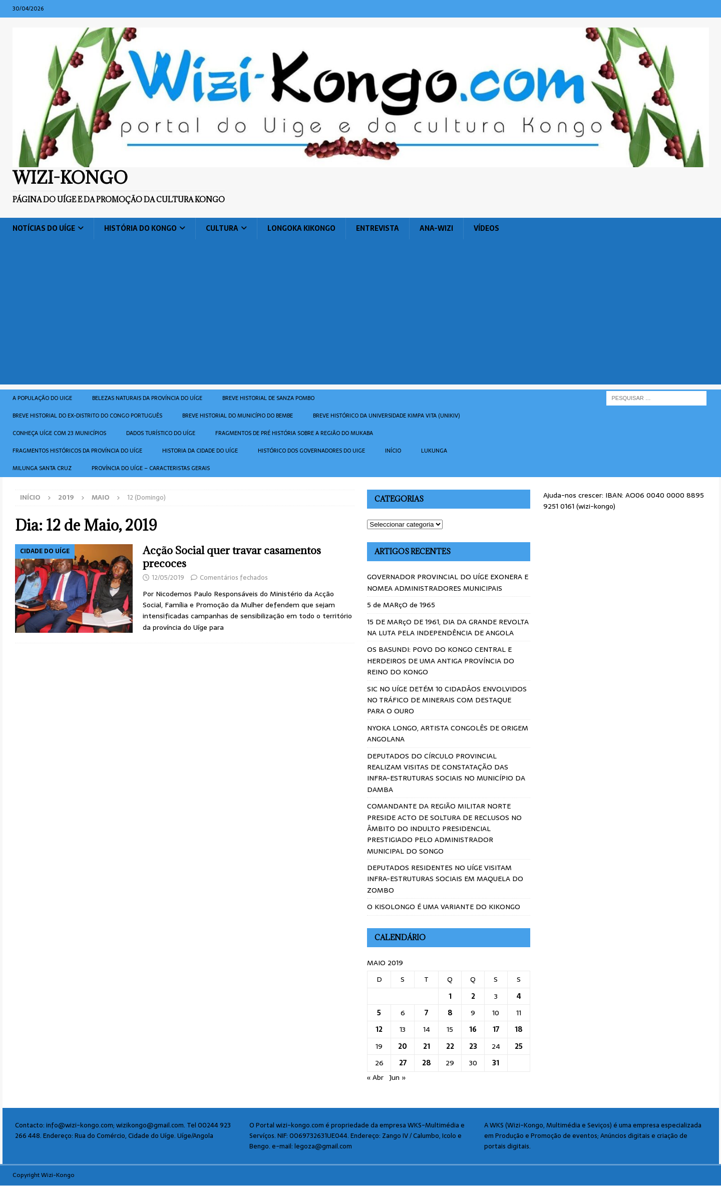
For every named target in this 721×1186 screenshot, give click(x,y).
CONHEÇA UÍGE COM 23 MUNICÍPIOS (59, 433)
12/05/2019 (168, 577)
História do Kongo (140, 228)
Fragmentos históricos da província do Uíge (77, 450)
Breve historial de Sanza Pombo (268, 398)
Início (393, 450)
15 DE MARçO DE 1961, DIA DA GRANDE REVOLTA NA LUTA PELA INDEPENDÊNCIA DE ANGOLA (448, 627)
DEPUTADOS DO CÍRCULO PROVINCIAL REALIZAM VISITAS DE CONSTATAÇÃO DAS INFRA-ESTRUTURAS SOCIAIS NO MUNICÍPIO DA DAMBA (446, 772)
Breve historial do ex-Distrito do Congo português (87, 415)
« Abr (375, 1077)
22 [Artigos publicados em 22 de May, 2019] (450, 1046)
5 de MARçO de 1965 (401, 604)
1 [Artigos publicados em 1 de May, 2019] (450, 996)
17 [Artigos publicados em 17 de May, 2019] (496, 1029)
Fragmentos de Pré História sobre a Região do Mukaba (294, 433)
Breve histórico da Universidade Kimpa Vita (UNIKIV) (386, 415)
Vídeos (486, 228)
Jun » (398, 1077)
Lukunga (434, 450)
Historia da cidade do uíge (200, 450)
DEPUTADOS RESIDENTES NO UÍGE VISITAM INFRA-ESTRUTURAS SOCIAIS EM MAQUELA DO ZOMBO (445, 879)
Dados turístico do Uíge (160, 433)
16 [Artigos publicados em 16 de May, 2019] (473, 1029)
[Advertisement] (360, 314)
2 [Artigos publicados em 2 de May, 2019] (473, 996)
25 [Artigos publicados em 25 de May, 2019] (519, 1046)
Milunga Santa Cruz (42, 468)
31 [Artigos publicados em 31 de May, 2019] (495, 1062)
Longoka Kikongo (301, 228)
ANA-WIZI (436, 228)
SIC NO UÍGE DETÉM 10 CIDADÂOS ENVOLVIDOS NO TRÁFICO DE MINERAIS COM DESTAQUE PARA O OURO (447, 700)
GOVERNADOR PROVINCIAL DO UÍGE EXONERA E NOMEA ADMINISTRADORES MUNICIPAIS (447, 582)
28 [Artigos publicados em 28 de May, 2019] (426, 1062)
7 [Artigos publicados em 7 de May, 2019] (426, 1012)
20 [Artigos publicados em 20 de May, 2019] (402, 1046)
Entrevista (377, 228)
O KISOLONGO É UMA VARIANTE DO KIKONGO (443, 906)
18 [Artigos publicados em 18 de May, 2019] (519, 1029)
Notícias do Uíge (44, 228)
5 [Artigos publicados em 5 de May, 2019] (379, 1012)
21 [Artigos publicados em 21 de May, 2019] (426, 1046)
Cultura (222, 228)
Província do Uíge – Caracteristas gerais (151, 468)
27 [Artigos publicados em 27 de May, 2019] (403, 1062)
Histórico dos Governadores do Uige (311, 450)
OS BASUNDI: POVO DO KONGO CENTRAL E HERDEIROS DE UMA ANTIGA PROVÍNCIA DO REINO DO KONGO (440, 660)
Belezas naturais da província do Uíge (147, 398)
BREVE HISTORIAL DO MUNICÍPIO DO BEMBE (237, 415)
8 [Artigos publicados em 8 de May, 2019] (450, 1012)
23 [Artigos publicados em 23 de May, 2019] (473, 1046)
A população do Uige (42, 398)
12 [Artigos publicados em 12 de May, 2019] (379, 1029)
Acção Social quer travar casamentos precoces (232, 557)
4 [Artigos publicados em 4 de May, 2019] (519, 996)
